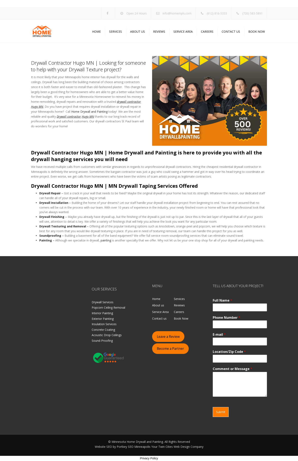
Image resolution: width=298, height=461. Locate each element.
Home (96, 31)
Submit (220, 412)
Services (115, 31)
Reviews (159, 31)
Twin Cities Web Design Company (180, 447)
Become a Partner (170, 348)
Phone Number (226, 317)
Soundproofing (50, 236)
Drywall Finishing (51, 217)
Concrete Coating (103, 330)
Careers (207, 31)
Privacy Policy (149, 458)
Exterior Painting (103, 319)
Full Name (222, 300)
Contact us (231, 31)
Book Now (256, 31)
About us (137, 31)
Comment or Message (232, 369)
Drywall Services (102, 302)
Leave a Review (168, 336)
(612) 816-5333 (217, 13)
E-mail (219, 334)
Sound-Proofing (102, 341)
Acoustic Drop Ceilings (107, 335)
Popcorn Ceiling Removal (108, 307)
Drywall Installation (53, 203)
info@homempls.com (177, 13)
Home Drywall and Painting (89, 111)
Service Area (183, 31)
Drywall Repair (50, 193)
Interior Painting (102, 313)
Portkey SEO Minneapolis (133, 447)
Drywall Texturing (52, 226)
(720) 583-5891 (252, 13)
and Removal (76, 226)
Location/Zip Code (229, 352)
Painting (45, 240)
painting (106, 240)
